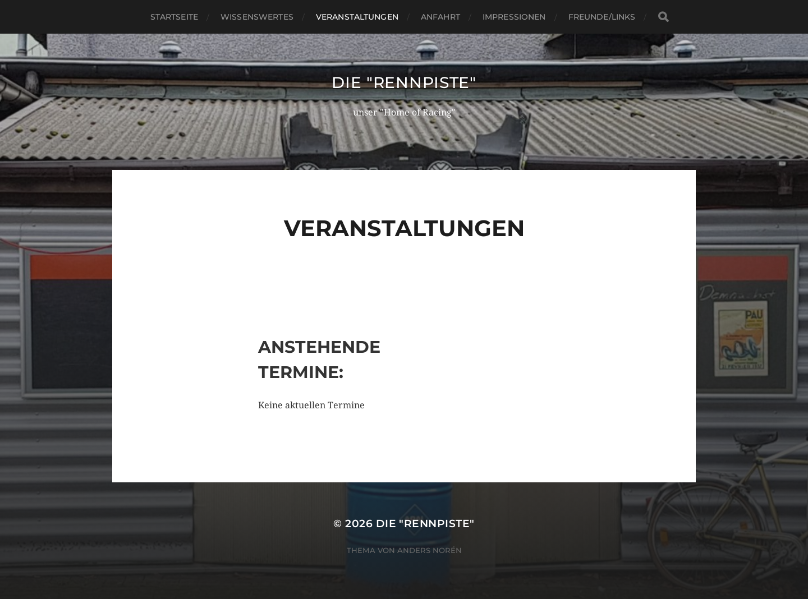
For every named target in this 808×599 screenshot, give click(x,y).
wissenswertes (257, 17)
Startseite (174, 17)
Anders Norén (429, 550)
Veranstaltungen (357, 17)
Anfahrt (440, 17)
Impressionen (514, 17)
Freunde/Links (602, 17)
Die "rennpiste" (404, 82)
